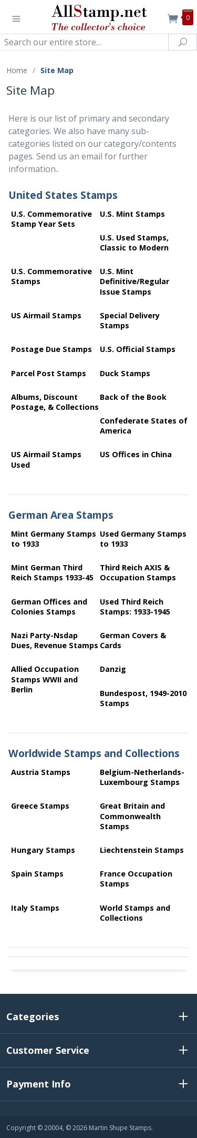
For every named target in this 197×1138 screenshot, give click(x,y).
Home (16, 70)
